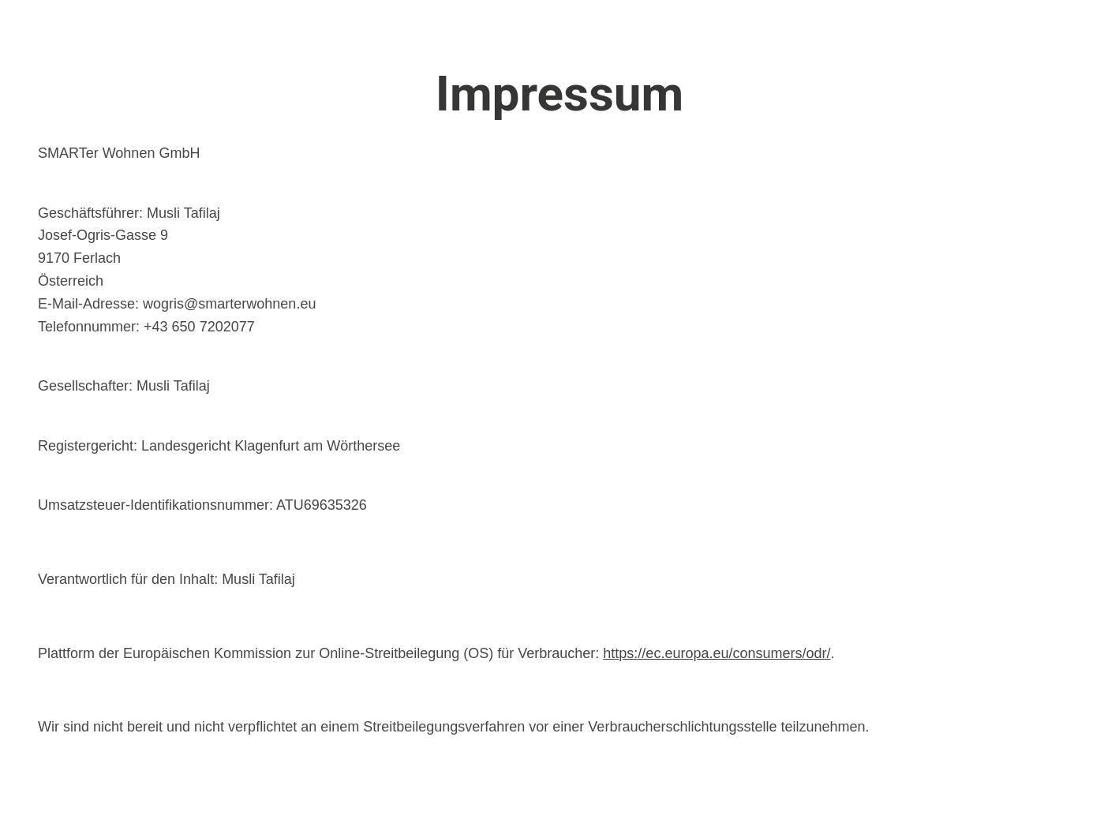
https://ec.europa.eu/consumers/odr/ (716, 653)
